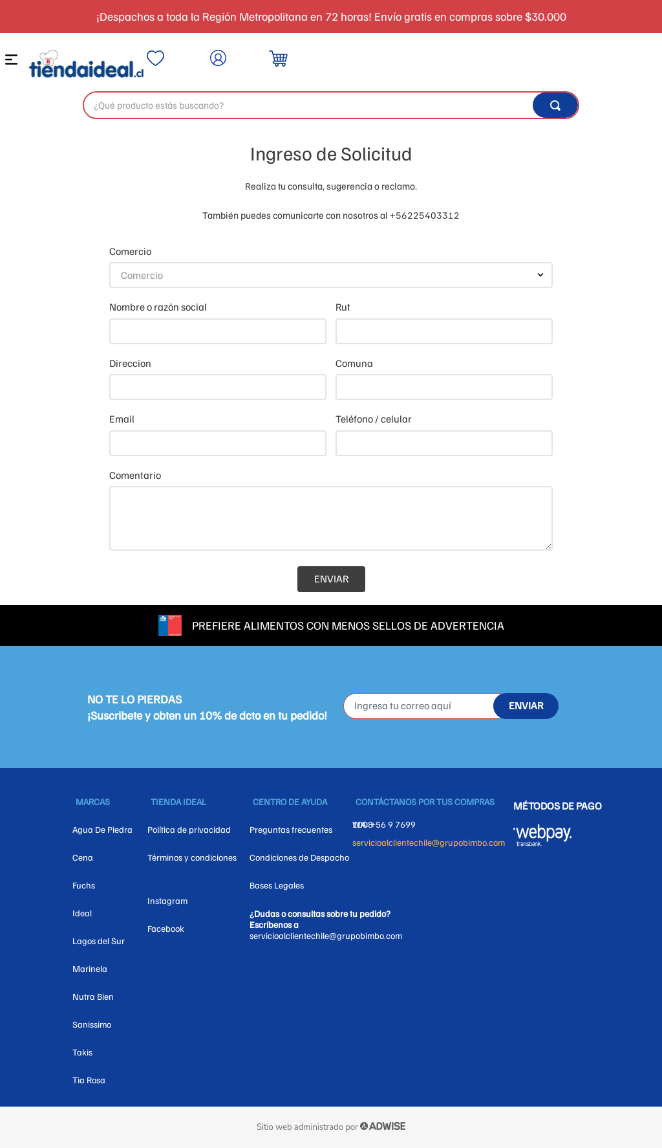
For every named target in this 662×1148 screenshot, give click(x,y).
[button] (13, 62)
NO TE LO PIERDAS (134, 699)
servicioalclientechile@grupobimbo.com (428, 842)
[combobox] (331, 105)
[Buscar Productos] (555, 105)
